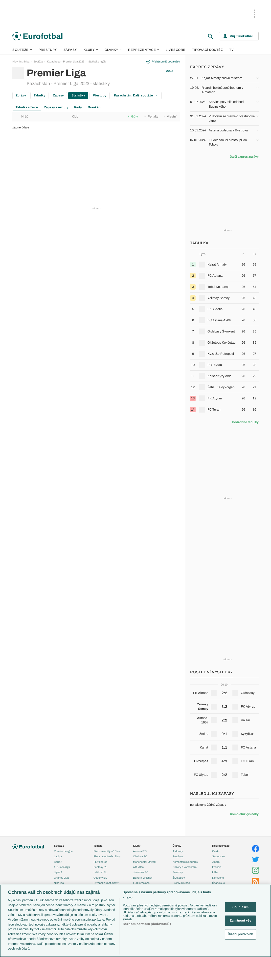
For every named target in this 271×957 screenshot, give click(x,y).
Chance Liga (61, 877)
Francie (216, 867)
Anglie (216, 861)
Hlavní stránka (20, 61)
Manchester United (144, 861)
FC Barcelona (141, 882)
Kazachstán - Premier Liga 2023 (65, 61)
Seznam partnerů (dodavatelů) (147, 924)
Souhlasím (240, 907)
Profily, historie (181, 882)
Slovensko (218, 856)
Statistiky (78, 95)
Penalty (151, 116)
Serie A (58, 861)
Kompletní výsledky (244, 814)
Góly (133, 116)
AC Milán (138, 867)
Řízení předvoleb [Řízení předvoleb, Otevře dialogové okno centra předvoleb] (240, 934)
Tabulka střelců (27, 107)
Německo (218, 877)
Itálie (215, 872)
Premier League (63, 851)
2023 (171, 71)
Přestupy (48, 50)
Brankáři (94, 107)
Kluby (91, 50)
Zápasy (70, 50)
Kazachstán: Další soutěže (136, 95)
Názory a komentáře (185, 867)
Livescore (175, 50)
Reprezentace (143, 50)
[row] (224, 264)
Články (177, 845)
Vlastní (170, 116)
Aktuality (178, 851)
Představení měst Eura (106, 856)
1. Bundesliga (62, 867)
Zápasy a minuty (56, 107)
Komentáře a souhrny (185, 861)
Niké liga (59, 882)
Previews (178, 856)
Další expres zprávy (244, 156)
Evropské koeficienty (106, 882)
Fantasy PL (100, 867)
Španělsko (218, 882)
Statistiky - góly (97, 61)
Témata (97, 845)
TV (231, 50)
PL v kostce (100, 861)
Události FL (100, 872)
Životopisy (179, 877)
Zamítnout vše (240, 920)
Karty (78, 107)
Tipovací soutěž (207, 50)
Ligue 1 (58, 872)
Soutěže (22, 50)
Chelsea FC (140, 856)
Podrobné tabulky (245, 422)
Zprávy (21, 95)
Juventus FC (140, 872)
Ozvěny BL (100, 877)
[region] (135, 920)
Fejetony (178, 872)
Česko (216, 851)
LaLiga (58, 856)
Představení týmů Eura (106, 851)
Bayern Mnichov (143, 877)
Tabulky (39, 95)
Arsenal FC (140, 851)
